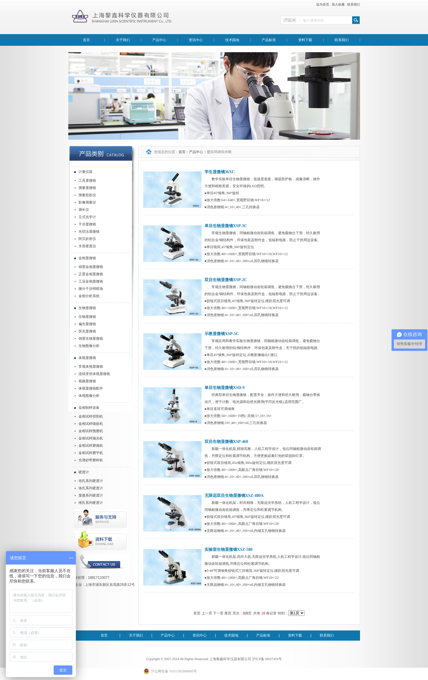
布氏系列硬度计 (90, 481)
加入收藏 (338, 4)
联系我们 (353, 4)
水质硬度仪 (87, 246)
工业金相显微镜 (90, 281)
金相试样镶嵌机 (90, 424)
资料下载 (305, 40)
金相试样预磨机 (90, 431)
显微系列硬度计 (90, 495)
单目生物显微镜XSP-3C (226, 226)
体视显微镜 (87, 358)
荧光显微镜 (87, 331)
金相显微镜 (87, 258)
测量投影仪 (87, 195)
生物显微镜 (87, 308)
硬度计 (83, 472)
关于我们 (123, 40)
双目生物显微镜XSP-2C (226, 280)
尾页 (227, 613)
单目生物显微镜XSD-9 (225, 387)
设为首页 (322, 4)
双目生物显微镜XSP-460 (226, 441)
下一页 (218, 613)
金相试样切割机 (90, 416)
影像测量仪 (87, 202)
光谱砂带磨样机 (90, 460)
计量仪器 (85, 172)
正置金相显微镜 (90, 274)
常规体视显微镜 (90, 366)
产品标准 (269, 40)
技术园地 (232, 40)
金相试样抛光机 (90, 438)
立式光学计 (87, 217)
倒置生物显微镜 (90, 339)
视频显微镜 (87, 381)
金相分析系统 (88, 296)
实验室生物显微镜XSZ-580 (229, 549)
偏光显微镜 (87, 324)
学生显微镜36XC (220, 172)
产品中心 (159, 40)
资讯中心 (196, 40)
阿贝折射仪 (87, 239)
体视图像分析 (88, 396)
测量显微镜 (87, 188)
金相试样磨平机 (90, 453)
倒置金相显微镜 (90, 267)
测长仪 (83, 210)
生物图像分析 (88, 346)
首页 (86, 40)
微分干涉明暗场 (90, 289)
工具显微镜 (87, 180)
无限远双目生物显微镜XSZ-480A (234, 495)
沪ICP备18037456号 (267, 659)
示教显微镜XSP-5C (222, 334)
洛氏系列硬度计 (90, 488)
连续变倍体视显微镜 (94, 374)
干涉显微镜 (87, 224)
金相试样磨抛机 (90, 446)
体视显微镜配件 (90, 388)
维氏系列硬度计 (90, 503)
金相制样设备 (88, 408)
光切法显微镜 (88, 231)
